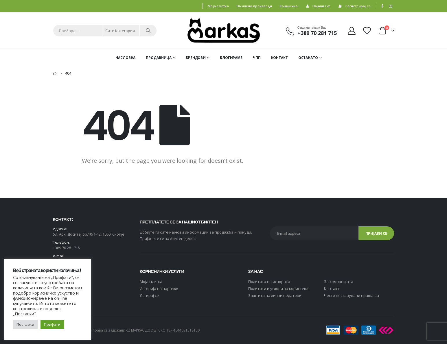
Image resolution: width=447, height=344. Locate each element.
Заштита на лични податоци (274, 295)
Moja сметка (151, 281)
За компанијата (338, 281)
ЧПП (257, 57)
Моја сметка (218, 6)
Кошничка (288, 6)
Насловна (125, 57)
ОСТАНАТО (308, 57)
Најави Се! (317, 6)
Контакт (279, 57)
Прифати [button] (52, 324)
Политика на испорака (269, 281)
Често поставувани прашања (351, 295)
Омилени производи (254, 6)
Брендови (196, 57)
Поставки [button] (25, 324)
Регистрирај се (354, 6)
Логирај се (149, 295)
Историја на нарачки (159, 288)
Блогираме (231, 57)
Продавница (159, 57)
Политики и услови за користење (279, 288)
